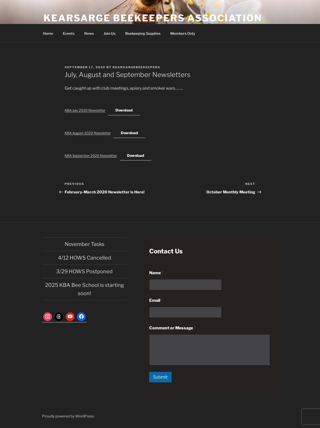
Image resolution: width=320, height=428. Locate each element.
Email (156, 300)
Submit (160, 377)
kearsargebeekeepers (136, 67)
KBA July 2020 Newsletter (85, 110)
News (89, 33)
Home (48, 33)
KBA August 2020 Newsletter (88, 133)
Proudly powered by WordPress (68, 416)
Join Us (109, 33)
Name (156, 272)
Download (124, 110)
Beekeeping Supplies (143, 33)
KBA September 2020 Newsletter (91, 156)
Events (68, 33)
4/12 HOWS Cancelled (84, 258)
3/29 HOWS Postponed (84, 271)
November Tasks (84, 244)
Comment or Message (172, 328)
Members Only (182, 33)
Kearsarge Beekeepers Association (153, 18)
